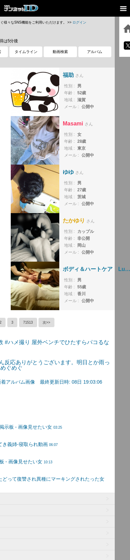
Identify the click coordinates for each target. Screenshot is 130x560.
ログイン (79, 22)
